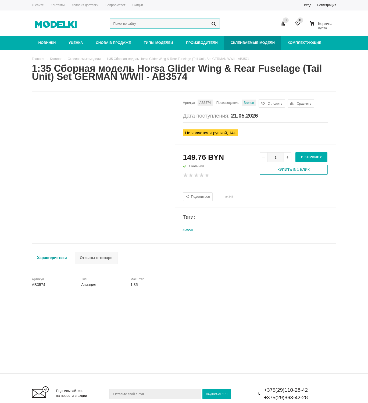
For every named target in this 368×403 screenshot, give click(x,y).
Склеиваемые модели (253, 43)
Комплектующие (304, 43)
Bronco (249, 103)
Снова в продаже (113, 43)
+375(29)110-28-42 (286, 390)
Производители (202, 43)
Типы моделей (158, 43)
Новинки (47, 43)
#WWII (188, 230)
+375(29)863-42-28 (286, 397)
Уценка (76, 43)
